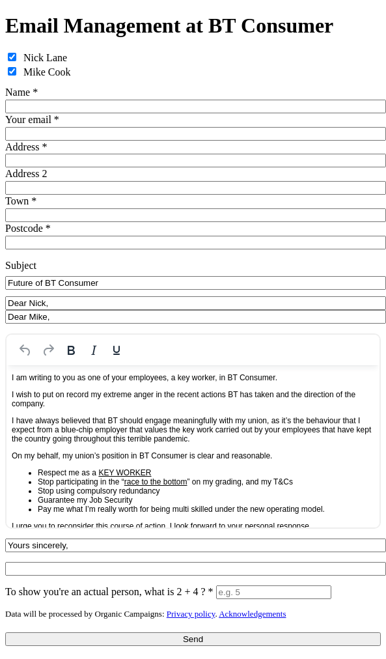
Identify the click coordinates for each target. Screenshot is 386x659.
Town (20, 200)
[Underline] (116, 350)
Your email (32, 119)
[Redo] (48, 350)
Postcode (28, 228)
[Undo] (25, 350)
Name (21, 92)
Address (26, 146)
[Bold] (71, 350)
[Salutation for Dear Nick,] (195, 303)
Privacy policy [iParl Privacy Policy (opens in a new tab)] (191, 614)
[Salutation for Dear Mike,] (195, 317)
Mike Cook (46, 71)
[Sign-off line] (195, 545)
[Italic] (94, 350)
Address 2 (26, 173)
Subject (20, 265)
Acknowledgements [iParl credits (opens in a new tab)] (252, 614)
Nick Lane (45, 57)
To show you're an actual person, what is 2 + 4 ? (109, 591)
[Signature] (195, 569)
